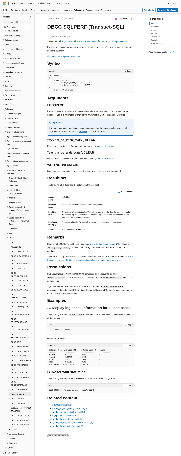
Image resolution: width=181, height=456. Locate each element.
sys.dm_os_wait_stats (104, 159)
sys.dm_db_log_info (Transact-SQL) (68, 419)
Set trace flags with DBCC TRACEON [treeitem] (21, 400)
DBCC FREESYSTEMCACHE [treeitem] (20, 327)
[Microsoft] (4, 3)
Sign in (175, 3)
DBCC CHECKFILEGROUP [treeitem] (19, 265)
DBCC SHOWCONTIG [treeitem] (20, 369)
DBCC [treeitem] (13, 234)
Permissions (155, 37)
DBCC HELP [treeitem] (16, 333)
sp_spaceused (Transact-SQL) (65, 415)
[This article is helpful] (171, 51)
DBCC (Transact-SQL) (62, 405)
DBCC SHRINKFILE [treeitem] (19, 381)
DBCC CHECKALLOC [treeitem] (19, 243)
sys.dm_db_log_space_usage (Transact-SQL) (72, 423)
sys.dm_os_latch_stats (105, 146)
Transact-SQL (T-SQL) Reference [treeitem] (18, 170)
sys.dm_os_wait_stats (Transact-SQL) (69, 412)
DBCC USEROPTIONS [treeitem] (20, 416)
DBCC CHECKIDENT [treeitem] (19, 272)
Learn (50, 19)
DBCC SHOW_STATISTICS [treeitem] (19, 362)
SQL (58, 19)
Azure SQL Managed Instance (113, 42)
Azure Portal (149, 10)
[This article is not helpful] (174, 51)
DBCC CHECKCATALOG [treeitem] (21, 247)
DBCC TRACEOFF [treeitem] (18, 390)
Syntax (153, 24)
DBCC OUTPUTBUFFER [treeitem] (21, 352)
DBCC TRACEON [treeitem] (18, 395)
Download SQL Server (167, 10)
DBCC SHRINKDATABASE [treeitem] (19, 374)
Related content (157, 43)
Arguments (155, 27)
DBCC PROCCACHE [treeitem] (19, 356)
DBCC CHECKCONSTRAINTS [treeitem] (20, 253)
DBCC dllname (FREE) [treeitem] (20, 298)
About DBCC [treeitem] (16, 238)
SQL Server (68, 19)
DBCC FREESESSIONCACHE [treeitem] (20, 319)
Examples (154, 40)
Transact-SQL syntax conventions (65, 56)
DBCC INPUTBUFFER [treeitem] (20, 343)
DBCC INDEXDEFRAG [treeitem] (20, 338)
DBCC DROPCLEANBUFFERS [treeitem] (20, 304)
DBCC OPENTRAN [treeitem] (18, 347)
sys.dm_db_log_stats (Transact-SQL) (68, 426)
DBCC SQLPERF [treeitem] (18, 386)
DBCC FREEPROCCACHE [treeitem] (19, 312)
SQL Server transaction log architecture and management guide (93, 260)
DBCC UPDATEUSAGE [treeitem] (20, 412)
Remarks (83, 132)
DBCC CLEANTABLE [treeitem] (19, 281)
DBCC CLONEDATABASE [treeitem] (18, 287)
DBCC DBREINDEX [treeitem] (19, 294)
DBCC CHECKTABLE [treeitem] (19, 277)
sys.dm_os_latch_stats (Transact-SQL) (69, 408)
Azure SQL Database (86, 42)
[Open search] (169, 3)
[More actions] (131, 19)
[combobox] (17, 22)
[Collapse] (30, 17)
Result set (155, 30)
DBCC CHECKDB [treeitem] (18, 260)
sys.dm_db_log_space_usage (101, 244)
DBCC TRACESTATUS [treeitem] (20, 407)
